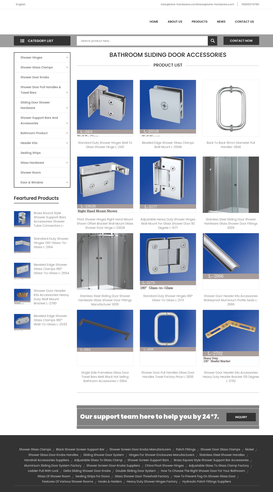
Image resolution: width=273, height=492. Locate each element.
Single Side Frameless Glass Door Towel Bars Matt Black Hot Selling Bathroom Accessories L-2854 (105, 376)
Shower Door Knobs (35, 77)
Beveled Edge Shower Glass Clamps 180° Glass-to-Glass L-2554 (51, 269)
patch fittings (186, 449)
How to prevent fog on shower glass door (204, 476)
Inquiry (241, 417)
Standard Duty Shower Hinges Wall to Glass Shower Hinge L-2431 (105, 145)
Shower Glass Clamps (44, 67)
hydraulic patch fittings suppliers (206, 481)
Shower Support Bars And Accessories (44, 121)
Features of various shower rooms (67, 481)
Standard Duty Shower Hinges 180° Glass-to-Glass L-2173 (168, 298)
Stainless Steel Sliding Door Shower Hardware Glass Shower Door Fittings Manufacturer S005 (105, 300)
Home (154, 22)
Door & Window (44, 182)
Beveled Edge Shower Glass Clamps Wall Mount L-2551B (168, 145)
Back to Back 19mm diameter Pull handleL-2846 (231, 145)
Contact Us (244, 22)
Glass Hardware (44, 162)
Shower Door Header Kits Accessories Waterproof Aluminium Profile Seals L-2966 (231, 300)
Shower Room (31, 172)
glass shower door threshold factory (142, 476)
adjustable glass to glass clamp (98, 460)
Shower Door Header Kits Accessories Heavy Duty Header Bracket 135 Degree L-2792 (231, 376)
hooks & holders (110, 481)
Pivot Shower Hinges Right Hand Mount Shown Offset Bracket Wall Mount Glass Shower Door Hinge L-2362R (105, 223)
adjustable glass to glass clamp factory (219, 465)
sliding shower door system (103, 455)
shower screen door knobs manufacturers (140, 449)
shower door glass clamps (220, 449)
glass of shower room (54, 476)
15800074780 (250, 4)
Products (200, 22)
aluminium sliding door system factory (53, 465)
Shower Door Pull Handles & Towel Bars (44, 90)
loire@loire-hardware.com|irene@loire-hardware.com (197, 4)
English (20, 4)
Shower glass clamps (35, 449)
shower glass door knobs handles (53, 455)
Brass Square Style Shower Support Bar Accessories (211, 460)
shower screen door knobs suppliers (113, 465)
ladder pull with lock (43, 471)
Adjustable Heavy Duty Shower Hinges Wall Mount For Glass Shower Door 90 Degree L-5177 (167, 223)
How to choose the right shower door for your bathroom (203, 471)
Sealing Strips (31, 153)
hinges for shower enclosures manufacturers (161, 455)
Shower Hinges (44, 57)
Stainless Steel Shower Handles (222, 455)
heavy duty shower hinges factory (152, 481)
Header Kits (44, 143)
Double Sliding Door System (136, 471)
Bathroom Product (44, 133)
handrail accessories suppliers (46, 460)
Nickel (249, 449)
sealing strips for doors (92, 476)
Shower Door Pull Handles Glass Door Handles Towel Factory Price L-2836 (167, 374)
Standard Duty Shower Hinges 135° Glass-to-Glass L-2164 (51, 243)
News (221, 22)
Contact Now (241, 41)
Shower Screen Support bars (148, 460)
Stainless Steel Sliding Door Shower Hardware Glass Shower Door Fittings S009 (230, 223)
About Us (175, 22)
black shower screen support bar (80, 449)
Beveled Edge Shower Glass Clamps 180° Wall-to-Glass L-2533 (50, 320)
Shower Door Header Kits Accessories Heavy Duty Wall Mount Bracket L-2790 (51, 297)
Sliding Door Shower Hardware (44, 105)
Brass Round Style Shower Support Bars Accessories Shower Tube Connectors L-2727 (50, 221)
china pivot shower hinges (164, 465)
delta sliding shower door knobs (87, 471)
